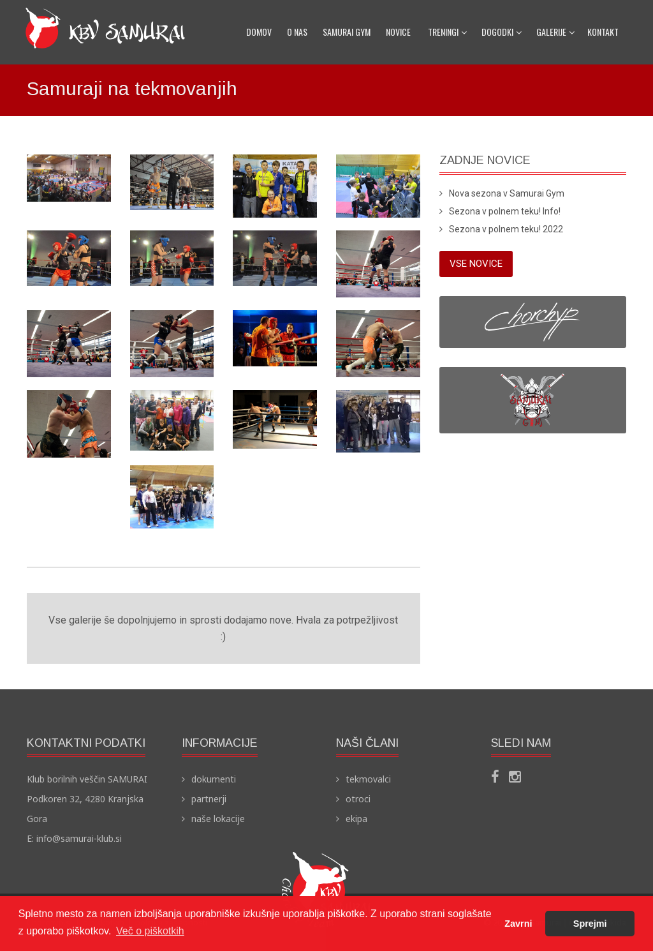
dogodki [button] (501, 31)
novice (398, 31)
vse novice (476, 263)
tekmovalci (368, 779)
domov (259, 31)
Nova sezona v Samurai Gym (506, 193)
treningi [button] (447, 31)
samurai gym (347, 31)
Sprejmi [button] (590, 923)
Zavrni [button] (518, 923)
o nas (297, 31)
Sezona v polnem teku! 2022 (506, 229)
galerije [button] (555, 31)
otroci (358, 799)
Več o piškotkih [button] (150, 930)
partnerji (208, 799)
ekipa (356, 818)
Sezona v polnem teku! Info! (505, 211)
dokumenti (213, 779)
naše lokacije (218, 818)
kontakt (603, 31)
